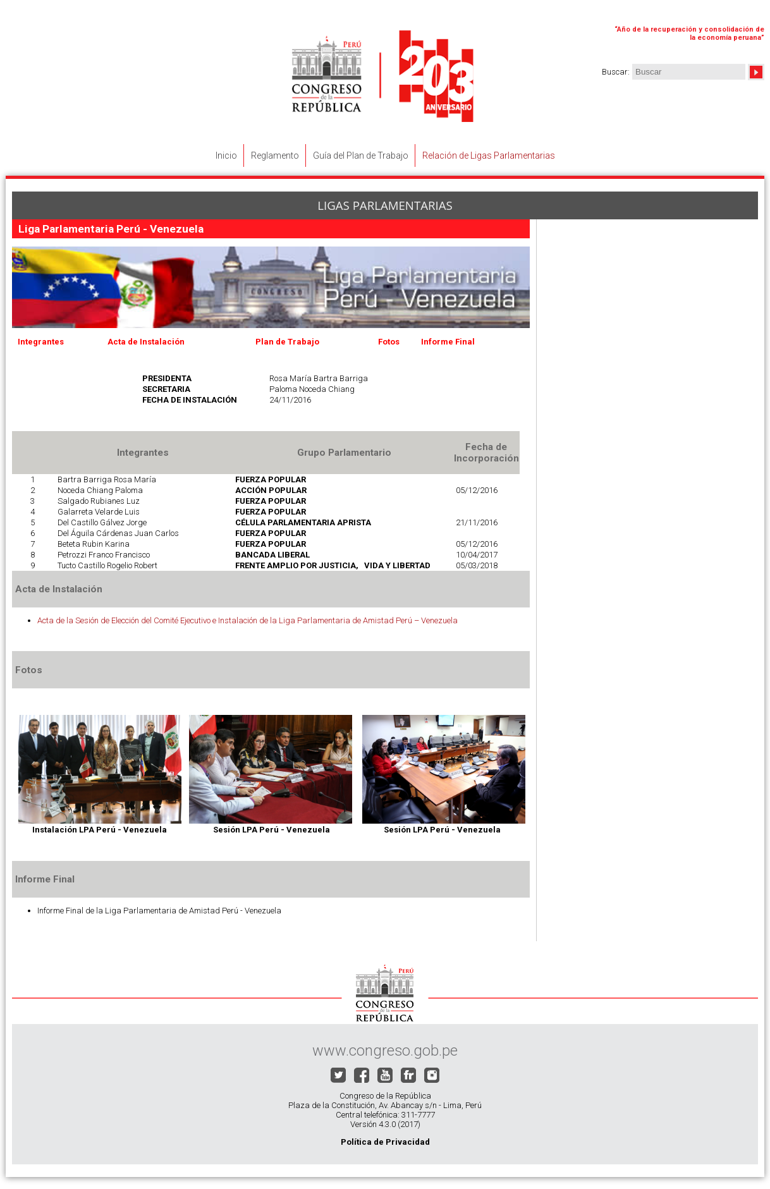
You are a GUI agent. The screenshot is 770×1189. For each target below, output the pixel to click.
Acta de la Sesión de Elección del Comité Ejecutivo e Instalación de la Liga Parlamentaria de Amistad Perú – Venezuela (247, 620)
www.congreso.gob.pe (385, 1050)
